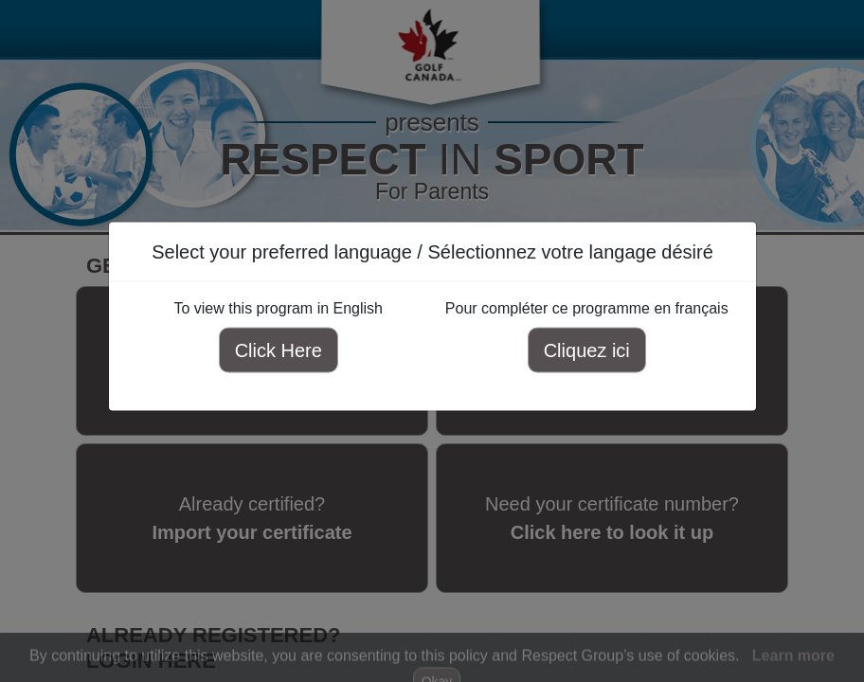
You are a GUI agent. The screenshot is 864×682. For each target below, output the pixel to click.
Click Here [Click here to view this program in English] (277, 350)
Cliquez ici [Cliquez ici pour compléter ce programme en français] (586, 350)
